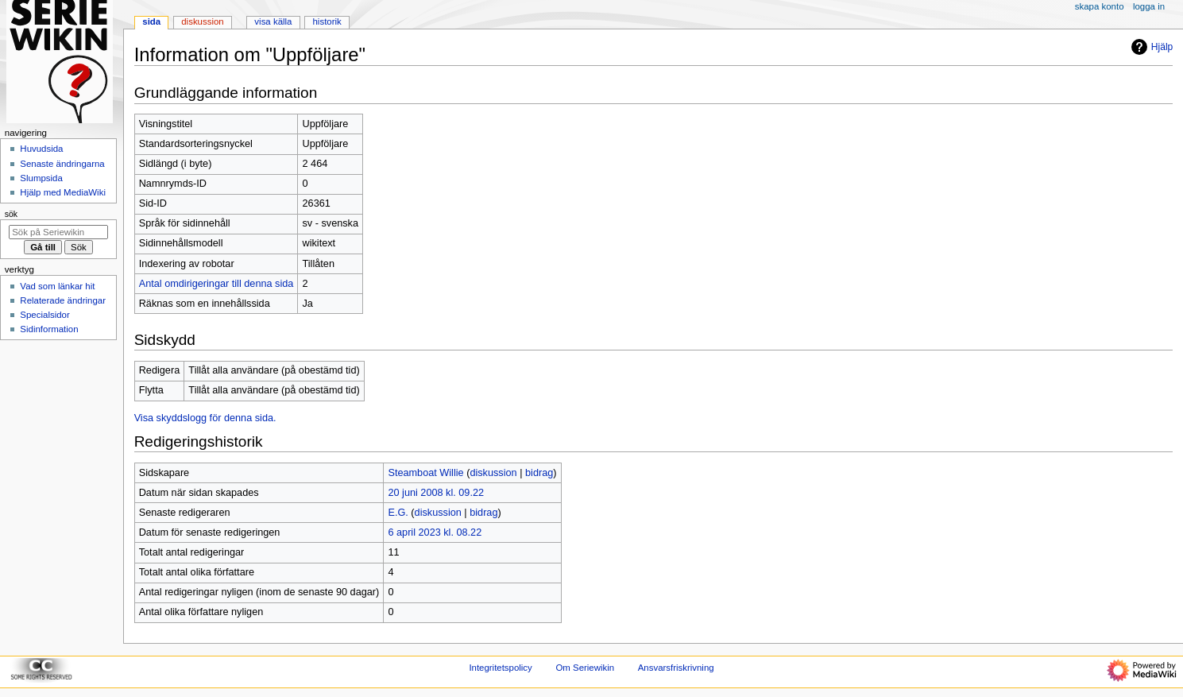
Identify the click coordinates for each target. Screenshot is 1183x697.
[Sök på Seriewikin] (58, 232)
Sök (11, 214)
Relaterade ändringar (63, 300)
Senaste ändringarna (62, 163)
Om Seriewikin (584, 667)
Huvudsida (41, 148)
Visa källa (273, 21)
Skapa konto (1099, 6)
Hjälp (1150, 47)
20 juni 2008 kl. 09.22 (436, 492)
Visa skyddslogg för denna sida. (205, 418)
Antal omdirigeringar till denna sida (216, 283)
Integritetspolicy (500, 667)
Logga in (1149, 6)
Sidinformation (49, 329)
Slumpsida (41, 178)
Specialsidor (44, 314)
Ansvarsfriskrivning (676, 667)
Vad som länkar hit (57, 286)
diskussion (493, 472)
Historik (327, 21)
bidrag (539, 472)
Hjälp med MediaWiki (63, 192)
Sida (151, 21)
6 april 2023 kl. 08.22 (434, 532)
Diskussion (202, 21)
